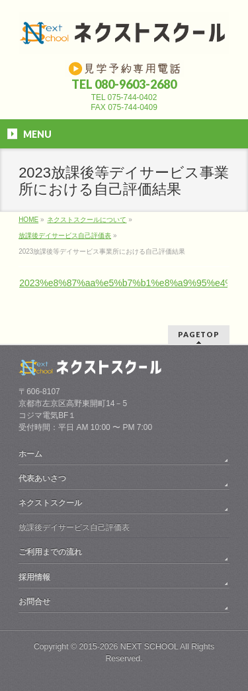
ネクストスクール (50, 502)
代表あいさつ (42, 478)
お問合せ (34, 601)
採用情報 (34, 577)
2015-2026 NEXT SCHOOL (128, 646)
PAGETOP (199, 334)
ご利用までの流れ (50, 552)
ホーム (30, 453)
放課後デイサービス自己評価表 (74, 527)
